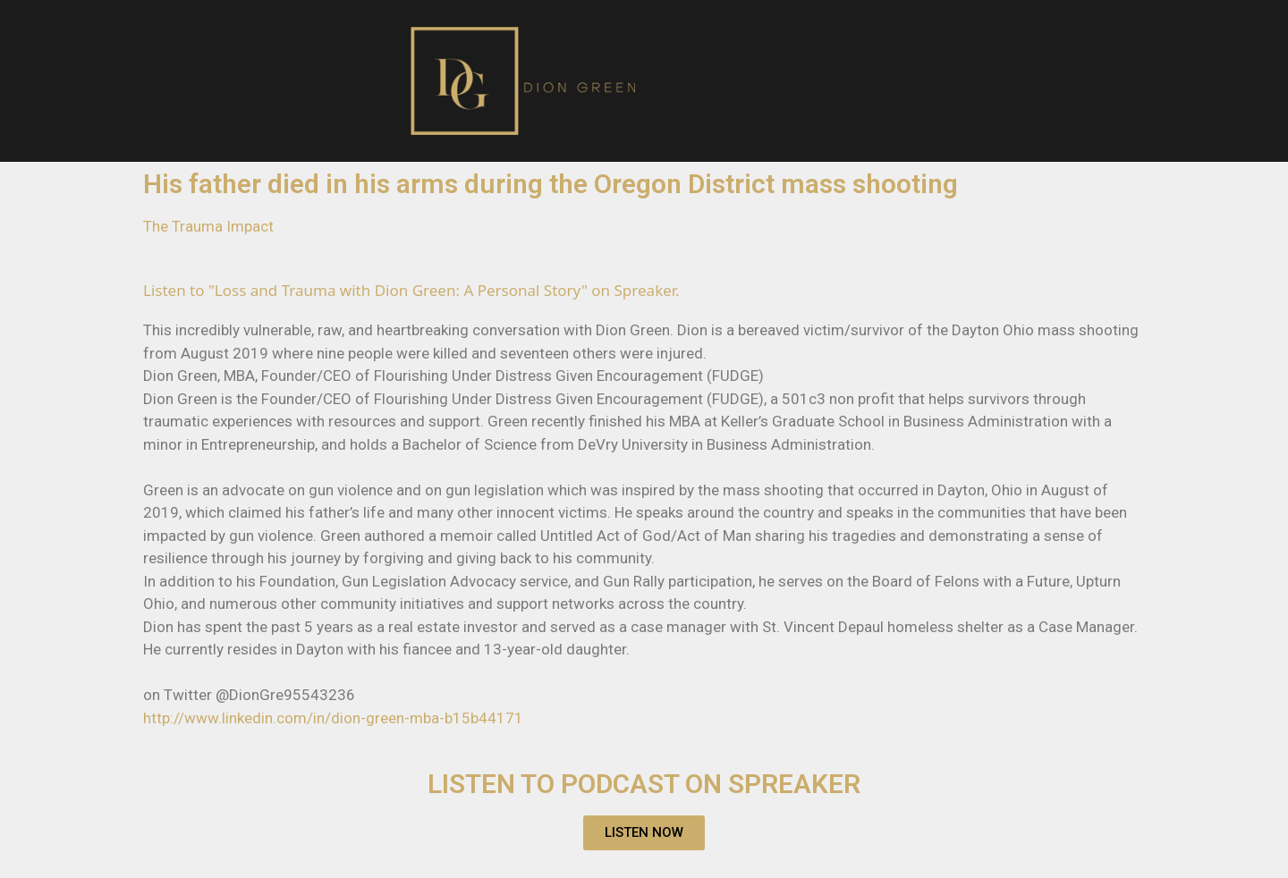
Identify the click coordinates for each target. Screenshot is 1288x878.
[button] (644, 832)
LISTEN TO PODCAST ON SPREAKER (644, 783)
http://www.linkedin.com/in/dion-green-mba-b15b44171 (333, 718)
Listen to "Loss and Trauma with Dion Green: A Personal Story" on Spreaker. (411, 290)
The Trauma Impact (208, 226)
